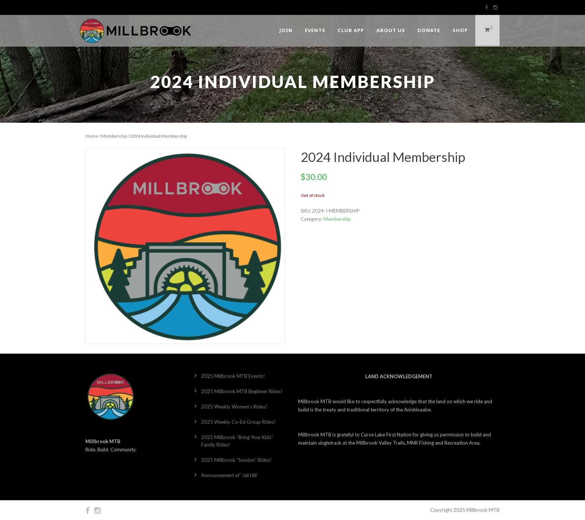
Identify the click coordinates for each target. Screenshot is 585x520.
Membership (114, 136)
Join (285, 30)
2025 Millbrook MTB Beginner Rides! (241, 391)
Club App (351, 30)
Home (91, 136)
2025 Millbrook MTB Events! (233, 376)
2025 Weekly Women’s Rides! (234, 407)
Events (315, 30)
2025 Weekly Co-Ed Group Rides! (238, 422)
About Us (390, 30)
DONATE (428, 30)
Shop (460, 30)
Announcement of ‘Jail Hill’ (229, 475)
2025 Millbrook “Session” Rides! (236, 460)
